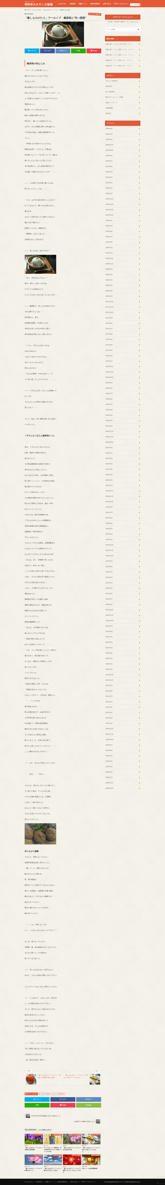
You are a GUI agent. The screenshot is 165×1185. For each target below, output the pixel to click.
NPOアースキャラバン (121, 4)
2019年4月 (109, 242)
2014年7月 (109, 512)
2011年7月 (109, 696)
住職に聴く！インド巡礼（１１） (119, 50)
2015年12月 (109, 431)
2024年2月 (109, 134)
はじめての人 (62, 4)
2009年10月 (109, 788)
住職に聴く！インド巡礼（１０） (119, 55)
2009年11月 (109, 783)
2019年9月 (109, 220)
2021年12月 (109, 199)
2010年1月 (109, 777)
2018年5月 (109, 280)
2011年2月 (109, 718)
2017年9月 (109, 318)
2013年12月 (109, 545)
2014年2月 (109, 534)
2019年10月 (109, 215)
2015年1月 (109, 485)
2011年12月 (109, 675)
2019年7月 (109, 226)
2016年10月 (109, 377)
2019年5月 (109, 237)
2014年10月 (109, 501)
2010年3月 (109, 772)
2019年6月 (109, 231)
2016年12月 (109, 366)
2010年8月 (109, 750)
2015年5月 (109, 464)
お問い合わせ (107, 4)
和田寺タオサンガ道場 (39, 4)
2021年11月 (109, 204)
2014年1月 (109, 539)
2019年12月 (109, 210)
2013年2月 (109, 599)
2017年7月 (109, 329)
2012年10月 (109, 620)
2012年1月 (109, 669)
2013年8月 (109, 566)
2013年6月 (109, 577)
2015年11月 (109, 437)
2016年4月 (109, 410)
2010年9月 (109, 745)
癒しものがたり (53, 1094)
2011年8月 (109, 691)
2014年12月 (109, 491)
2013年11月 (109, 550)
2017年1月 (109, 361)
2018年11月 (109, 264)
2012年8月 (109, 631)
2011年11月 (109, 680)
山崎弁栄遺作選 (95, 4)
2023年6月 (109, 166)
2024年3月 (109, 128)
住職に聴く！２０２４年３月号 (119, 44)
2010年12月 (109, 729)
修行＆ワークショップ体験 (114, 97)
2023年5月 (109, 172)
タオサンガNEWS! (32, 1094)
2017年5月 (109, 339)
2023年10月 (109, 150)
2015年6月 (109, 458)
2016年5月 (109, 404)
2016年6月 (109, 399)
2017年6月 (109, 334)
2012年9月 (109, 626)
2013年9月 (109, 561)
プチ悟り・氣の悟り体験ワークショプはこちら (122, 22)
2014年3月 (109, 529)
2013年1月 (109, 604)
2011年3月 (109, 712)
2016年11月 (109, 372)
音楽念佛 (72, 4)
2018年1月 (109, 296)
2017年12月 (109, 301)
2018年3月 (109, 291)
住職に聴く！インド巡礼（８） (119, 66)
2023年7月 (109, 161)
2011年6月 (109, 702)
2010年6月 (109, 761)
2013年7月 (109, 572)
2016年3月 (109, 415)
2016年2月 (109, 420)
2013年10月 (109, 556)
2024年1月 (109, 139)
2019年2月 (109, 247)
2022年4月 (109, 193)
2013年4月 (109, 588)
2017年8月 (109, 323)
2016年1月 (109, 426)
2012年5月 (109, 648)
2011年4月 (109, 707)
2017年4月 (109, 345)
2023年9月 (109, 155)
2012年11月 (109, 615)
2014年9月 (109, 507)
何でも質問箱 (109, 92)
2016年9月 (109, 382)
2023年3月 (109, 182)
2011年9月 (109, 685)
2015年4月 (109, 469)
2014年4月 (109, 523)
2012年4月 (109, 653)
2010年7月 (109, 756)
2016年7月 (109, 393)
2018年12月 (109, 258)
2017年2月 (109, 356)
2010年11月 (109, 734)
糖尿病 (62, 1094)
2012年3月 (109, 658)
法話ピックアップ (111, 102)
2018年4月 (109, 285)
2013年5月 (109, 583)
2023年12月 (109, 145)
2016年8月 (109, 388)
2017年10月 (109, 312)
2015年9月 (109, 447)
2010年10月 (109, 739)
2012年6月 (109, 642)
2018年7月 (109, 274)
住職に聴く (109, 86)
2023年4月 (109, 177)
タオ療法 (42, 1094)
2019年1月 (109, 253)
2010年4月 (109, 766)
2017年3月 (109, 350)
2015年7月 (109, 453)
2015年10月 (109, 442)
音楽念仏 (108, 113)
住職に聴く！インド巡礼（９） (119, 60)
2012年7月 (109, 637)
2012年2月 (109, 664)
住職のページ (83, 4)
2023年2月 (109, 188)
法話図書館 (109, 108)
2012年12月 (109, 610)
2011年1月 (109, 723)
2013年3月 (109, 593)
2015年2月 (109, 480)
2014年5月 (109, 518)
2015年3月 (109, 474)
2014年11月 (109, 496)
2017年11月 (109, 307)
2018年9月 (109, 269)
